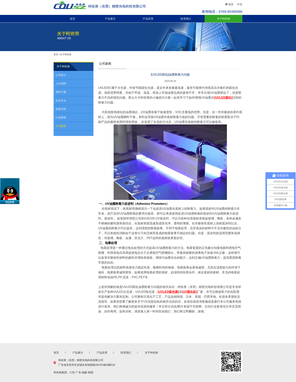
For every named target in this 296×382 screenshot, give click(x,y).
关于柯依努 (223, 18)
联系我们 (185, 18)
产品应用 (148, 18)
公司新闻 (60, 125)
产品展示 (110, 18)
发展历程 (60, 108)
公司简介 (60, 75)
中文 (239, 4)
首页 (72, 18)
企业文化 (60, 100)
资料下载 (60, 92)
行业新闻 (60, 117)
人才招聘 (60, 83)
